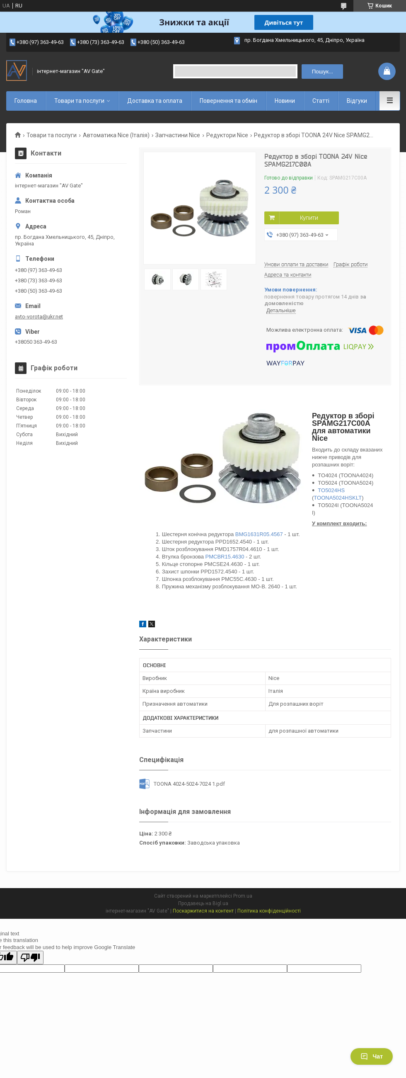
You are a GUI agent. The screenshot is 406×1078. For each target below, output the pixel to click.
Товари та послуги (79, 100)
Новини (285, 100)
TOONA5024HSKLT (338, 498)
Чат (371, 1056)
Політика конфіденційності (269, 911)
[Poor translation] (30, 957)
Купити (309, 217)
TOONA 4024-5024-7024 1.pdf (189, 784)
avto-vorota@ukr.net (39, 316)
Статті (320, 100)
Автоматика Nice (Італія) (116, 135)
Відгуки (357, 100)
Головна (26, 100)
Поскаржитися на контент (203, 911)
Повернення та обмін (228, 100)
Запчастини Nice (177, 135)
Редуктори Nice (227, 135)
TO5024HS (331, 490)
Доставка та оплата (154, 100)
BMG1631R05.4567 (259, 534)
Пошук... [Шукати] (322, 71)
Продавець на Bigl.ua (203, 903)
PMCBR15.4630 (224, 557)
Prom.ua (242, 896)
